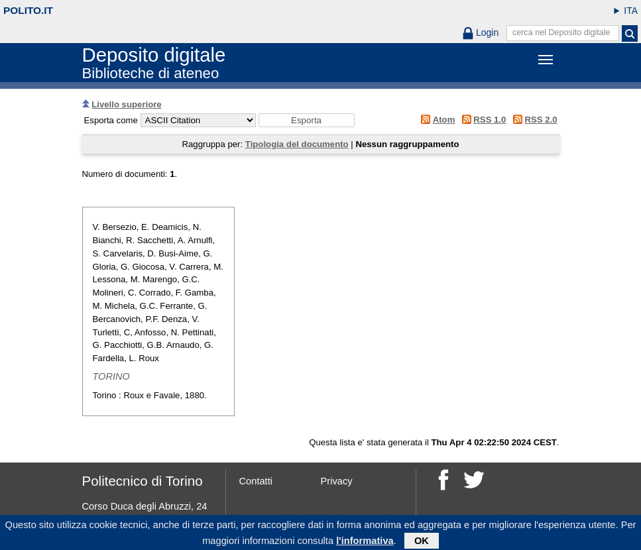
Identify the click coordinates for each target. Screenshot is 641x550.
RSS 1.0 (489, 120)
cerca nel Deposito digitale (561, 32)
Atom (444, 120)
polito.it (28, 10)
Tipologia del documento (297, 144)
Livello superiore (126, 104)
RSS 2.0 (540, 120)
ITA (631, 10)
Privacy (337, 481)
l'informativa (365, 542)
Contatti (256, 481)
